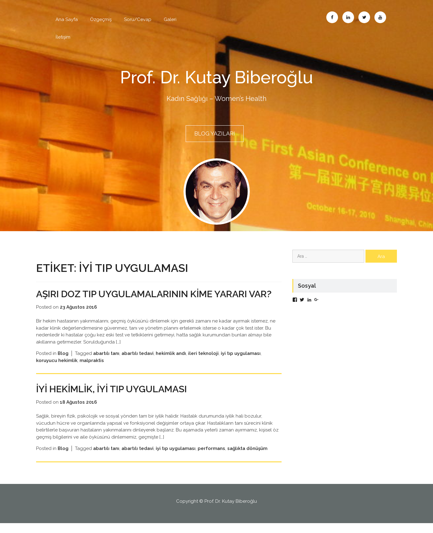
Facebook (332, 17)
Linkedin (348, 17)
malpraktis (92, 370)
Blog (63, 363)
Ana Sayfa (67, 19)
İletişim (63, 37)
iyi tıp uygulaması (241, 363)
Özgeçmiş (101, 19)
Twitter (364, 17)
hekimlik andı (171, 363)
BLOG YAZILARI (214, 133)
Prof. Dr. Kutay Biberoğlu (216, 77)
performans (211, 458)
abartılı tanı (106, 363)
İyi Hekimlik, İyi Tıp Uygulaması (118, 398)
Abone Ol (380, 17)
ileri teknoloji (203, 363)
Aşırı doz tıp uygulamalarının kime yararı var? (151, 298)
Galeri (170, 19)
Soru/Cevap (137, 19)
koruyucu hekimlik (56, 370)
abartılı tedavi (138, 363)
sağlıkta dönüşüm (247, 458)
